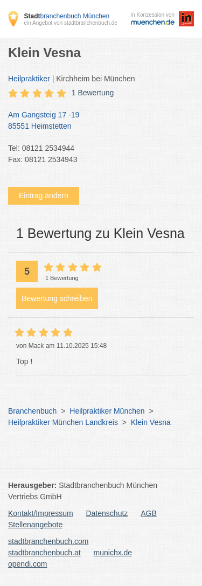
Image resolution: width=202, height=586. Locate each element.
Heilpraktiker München (106, 411)
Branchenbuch (32, 411)
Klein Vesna (151, 422)
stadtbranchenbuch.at (44, 552)
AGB (149, 513)
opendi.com (27, 564)
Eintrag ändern (43, 195)
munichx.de (113, 552)
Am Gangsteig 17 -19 (95, 121)
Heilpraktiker (29, 78)
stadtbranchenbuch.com (48, 541)
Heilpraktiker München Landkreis (63, 422)
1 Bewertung (93, 92)
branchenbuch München (66, 16)
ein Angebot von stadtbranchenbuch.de (70, 23)
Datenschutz (107, 513)
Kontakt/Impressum (40, 513)
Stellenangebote (35, 524)
